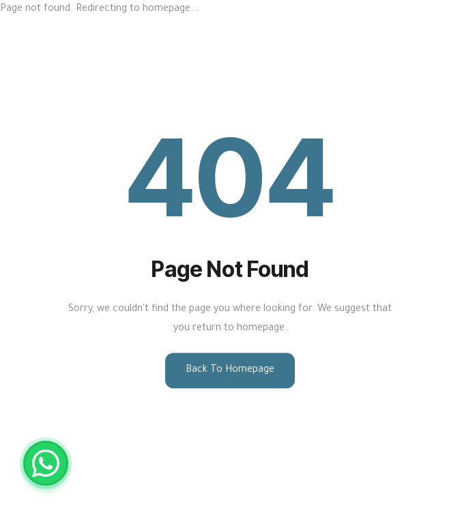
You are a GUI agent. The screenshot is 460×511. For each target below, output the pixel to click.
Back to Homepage (230, 370)
